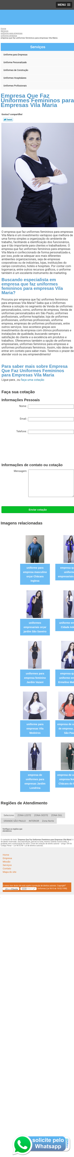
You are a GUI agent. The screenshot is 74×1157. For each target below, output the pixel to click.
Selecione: (9, 815)
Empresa (7, 858)
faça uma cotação (32, 380)
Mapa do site (9, 872)
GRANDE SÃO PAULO (15, 821)
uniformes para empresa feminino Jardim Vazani (35, 678)
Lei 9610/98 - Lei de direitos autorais (28, 846)
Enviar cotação (38, 509)
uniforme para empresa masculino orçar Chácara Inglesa (35, 574)
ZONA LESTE (24, 815)
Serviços (7, 865)
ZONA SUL (56, 815)
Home (6, 854)
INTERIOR (34, 821)
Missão (6, 861)
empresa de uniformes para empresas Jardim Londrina (34, 781)
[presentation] (29, 449)
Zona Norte (48, 821)
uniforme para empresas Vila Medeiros (35, 728)
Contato (7, 868)
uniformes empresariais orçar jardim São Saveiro (35, 627)
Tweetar (8, 119)
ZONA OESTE (41, 815)
